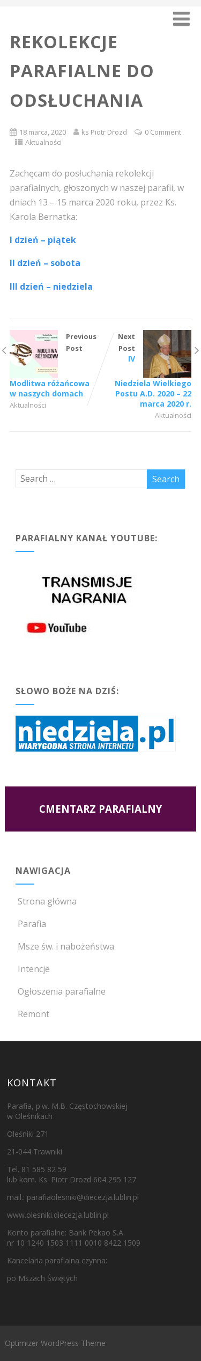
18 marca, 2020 (42, 132)
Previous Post (55, 365)
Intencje (33, 969)
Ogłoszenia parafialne (61, 991)
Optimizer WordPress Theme (55, 1343)
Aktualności (43, 142)
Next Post (146, 370)
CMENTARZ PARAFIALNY (100, 808)
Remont (32, 1014)
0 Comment (163, 132)
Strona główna (46, 901)
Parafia (31, 924)
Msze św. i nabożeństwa (65, 946)
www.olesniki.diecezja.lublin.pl (58, 1215)
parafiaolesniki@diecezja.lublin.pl (83, 1197)
